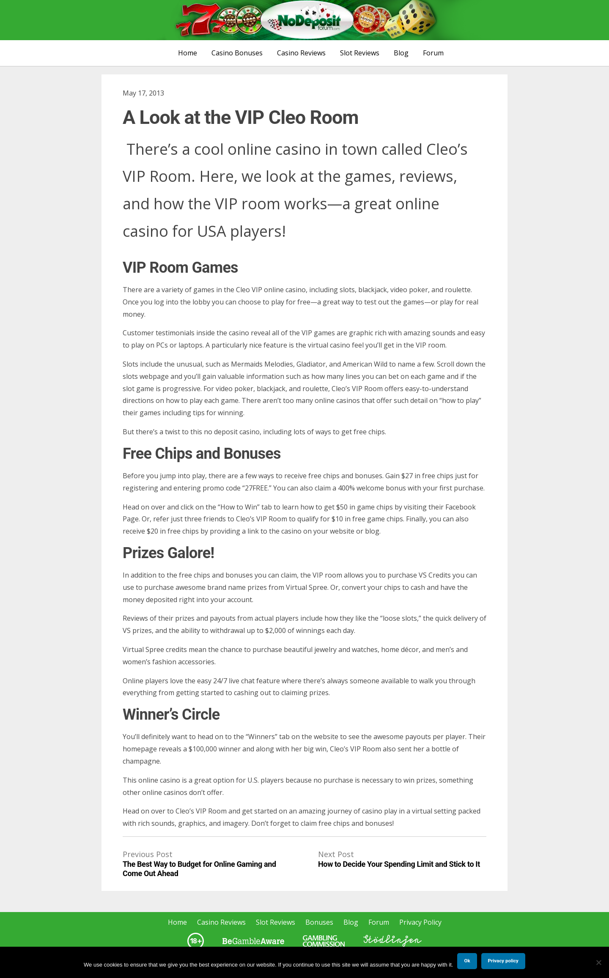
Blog (401, 53)
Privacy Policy (420, 922)
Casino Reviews (301, 53)
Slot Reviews (359, 53)
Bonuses (319, 922)
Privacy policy (503, 961)
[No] (598, 962)
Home (187, 53)
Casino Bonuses (237, 53)
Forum (433, 53)
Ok (467, 961)
